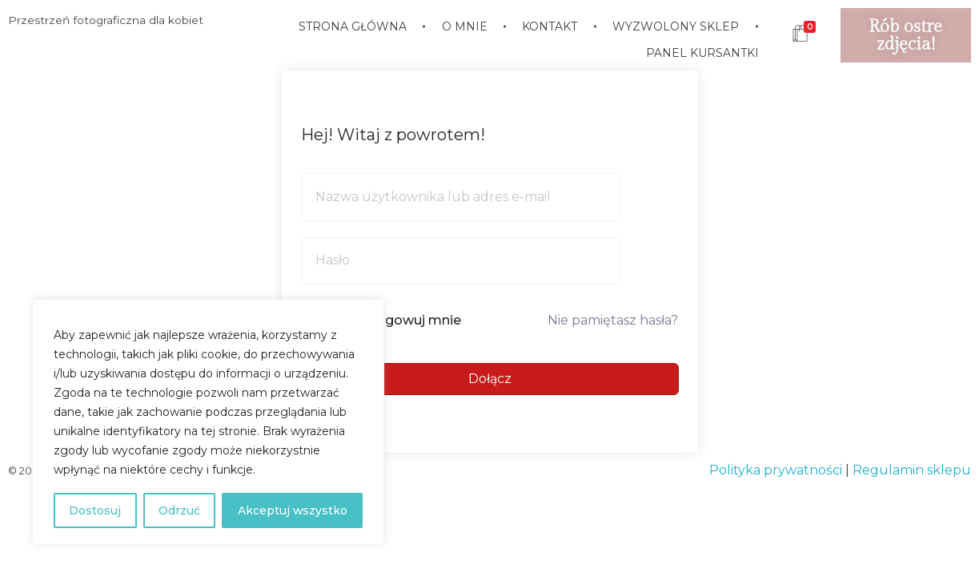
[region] (208, 422)
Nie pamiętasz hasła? (613, 320)
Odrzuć (178, 510)
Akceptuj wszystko (292, 510)
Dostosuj (95, 510)
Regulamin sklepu (912, 470)
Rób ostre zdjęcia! (905, 35)
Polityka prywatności (775, 470)
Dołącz (490, 378)
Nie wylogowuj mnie (395, 320)
